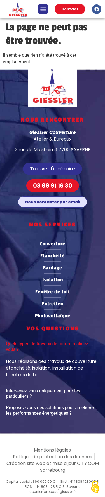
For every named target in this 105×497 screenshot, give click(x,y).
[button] (43, 9)
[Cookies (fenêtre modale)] (95, 487)
